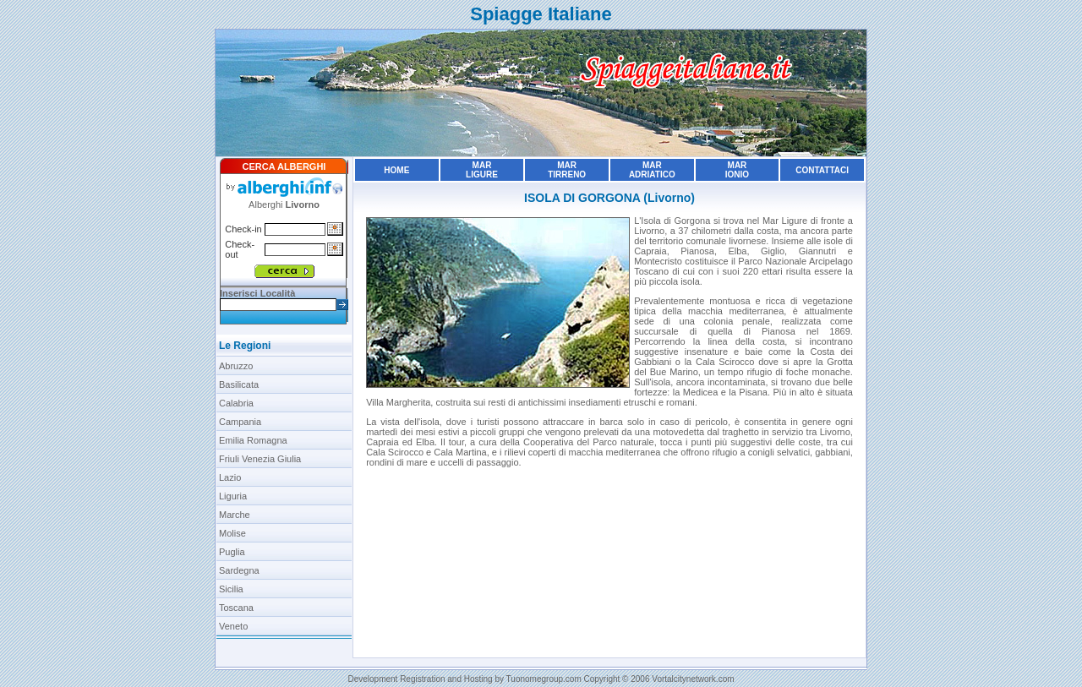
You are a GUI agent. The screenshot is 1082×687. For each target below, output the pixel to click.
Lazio (230, 477)
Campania (240, 422)
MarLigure (482, 170)
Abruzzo (236, 366)
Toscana (236, 607)
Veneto (233, 626)
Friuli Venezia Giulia (260, 459)
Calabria (236, 403)
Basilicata (239, 384)
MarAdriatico (652, 170)
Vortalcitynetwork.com (693, 679)
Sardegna (239, 570)
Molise (232, 533)
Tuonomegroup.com (544, 679)
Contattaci (822, 170)
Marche (234, 515)
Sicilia (231, 589)
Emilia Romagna (253, 440)
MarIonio (737, 170)
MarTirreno (567, 170)
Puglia (232, 552)
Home (396, 170)
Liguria (233, 496)
